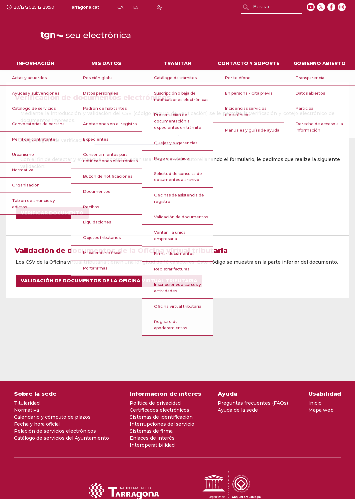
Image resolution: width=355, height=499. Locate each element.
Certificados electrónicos (159, 410)
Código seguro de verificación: (54, 140)
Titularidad (27, 403)
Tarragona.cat (82, 7)
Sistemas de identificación (161, 417)
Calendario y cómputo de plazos (52, 417)
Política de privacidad (155, 403)
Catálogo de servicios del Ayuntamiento (61, 438)
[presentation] (70, 183)
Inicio (315, 403)
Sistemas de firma (151, 431)
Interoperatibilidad (152, 445)
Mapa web (321, 410)
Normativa (26, 410)
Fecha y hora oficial (37, 424)
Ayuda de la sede (238, 410)
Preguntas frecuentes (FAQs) (253, 403)
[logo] (86, 36)
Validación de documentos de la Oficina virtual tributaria (109, 281)
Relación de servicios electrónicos (55, 431)
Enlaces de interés (152, 438)
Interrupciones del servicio (162, 424)
